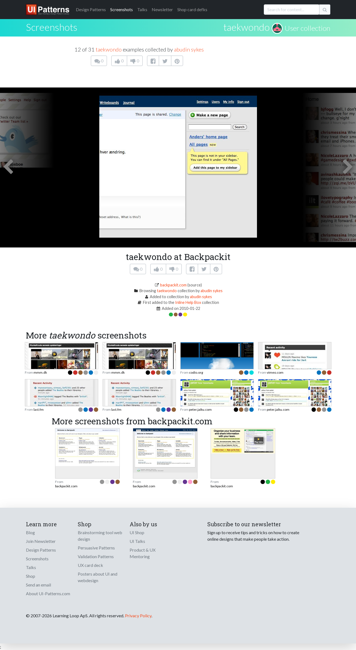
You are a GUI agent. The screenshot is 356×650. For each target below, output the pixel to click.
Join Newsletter (41, 541)
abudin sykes (189, 49)
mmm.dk (40, 372)
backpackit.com (173, 285)
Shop (30, 576)
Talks (142, 9)
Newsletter (162, 9)
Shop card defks (192, 9)
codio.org (196, 372)
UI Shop (137, 532)
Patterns (91, 9)
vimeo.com (275, 372)
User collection (307, 28)
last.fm (39, 409)
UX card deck (90, 565)
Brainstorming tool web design (100, 536)
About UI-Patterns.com (48, 593)
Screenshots (121, 9)
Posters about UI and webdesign (97, 577)
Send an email (38, 584)
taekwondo (246, 27)
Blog (30, 532)
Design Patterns (41, 549)
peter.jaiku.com (200, 409)
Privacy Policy (138, 615)
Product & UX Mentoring (142, 553)
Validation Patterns (96, 556)
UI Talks (137, 541)
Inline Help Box (188, 302)
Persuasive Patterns (96, 547)
